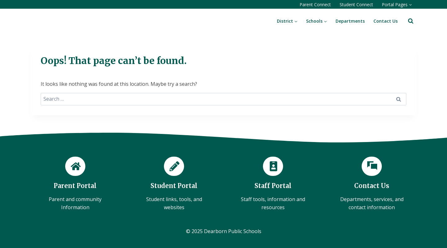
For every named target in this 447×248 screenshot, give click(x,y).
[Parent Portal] (75, 184)
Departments (350, 21)
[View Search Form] (410, 21)
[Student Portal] (174, 184)
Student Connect (356, 4)
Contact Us (385, 21)
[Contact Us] (372, 184)
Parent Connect (315, 4)
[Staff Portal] (273, 184)
